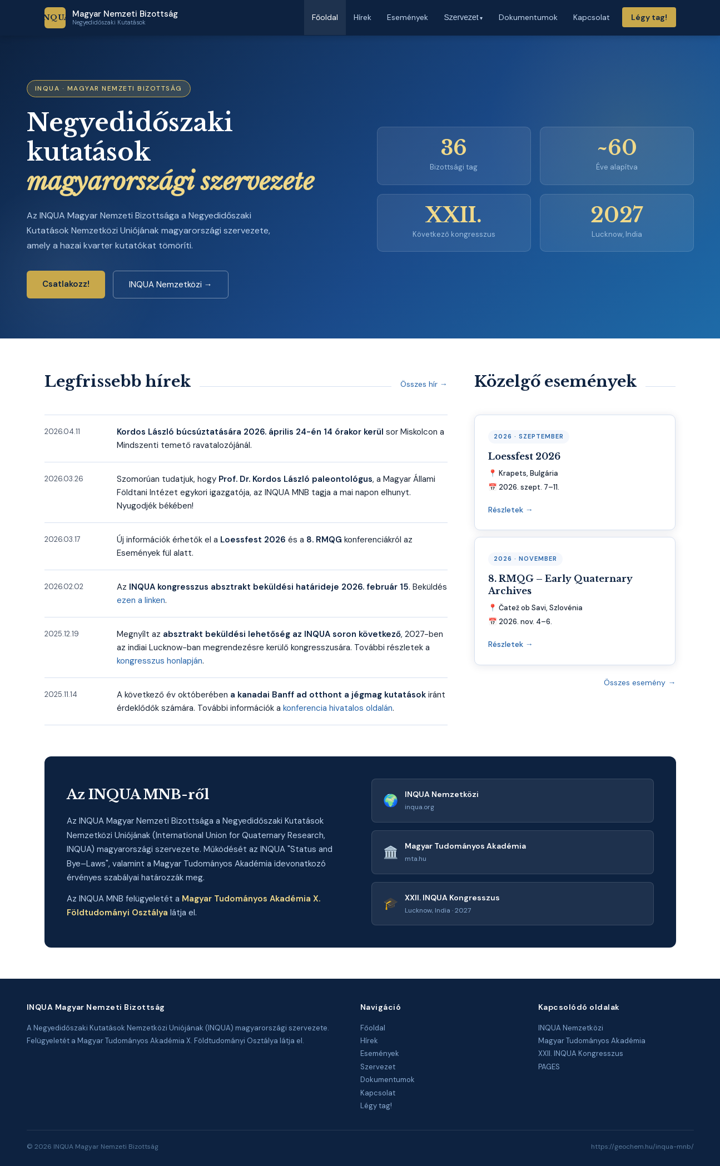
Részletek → (510, 510)
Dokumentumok (387, 1079)
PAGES (549, 1067)
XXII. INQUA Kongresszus (580, 1053)
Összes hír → (424, 384)
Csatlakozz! (66, 284)
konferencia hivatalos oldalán (338, 708)
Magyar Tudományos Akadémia (591, 1040)
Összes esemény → (640, 682)
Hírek (369, 1040)
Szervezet (377, 1067)
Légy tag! (649, 17)
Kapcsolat (377, 1093)
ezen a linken (141, 600)
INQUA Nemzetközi (570, 1028)
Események (379, 1053)
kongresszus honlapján (159, 660)
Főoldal (372, 1028)
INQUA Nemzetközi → (170, 284)
